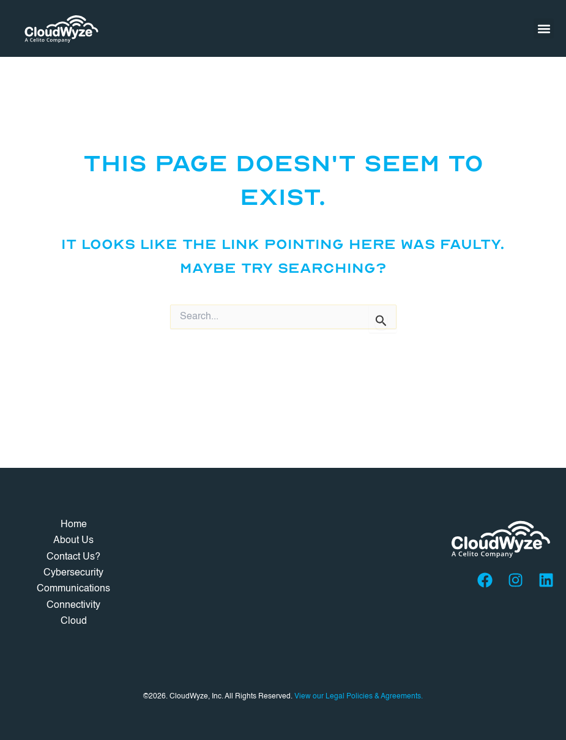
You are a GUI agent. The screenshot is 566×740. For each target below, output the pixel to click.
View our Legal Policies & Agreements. (358, 696)
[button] (544, 28)
